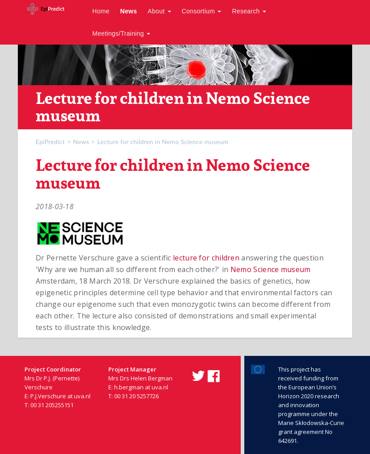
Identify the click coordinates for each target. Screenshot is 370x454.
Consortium (202, 11)
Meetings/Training (121, 33)
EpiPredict (50, 141)
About (159, 11)
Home (101, 11)
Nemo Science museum (270, 269)
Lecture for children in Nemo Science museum (162, 141)
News (128, 11)
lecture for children (206, 258)
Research (249, 11)
